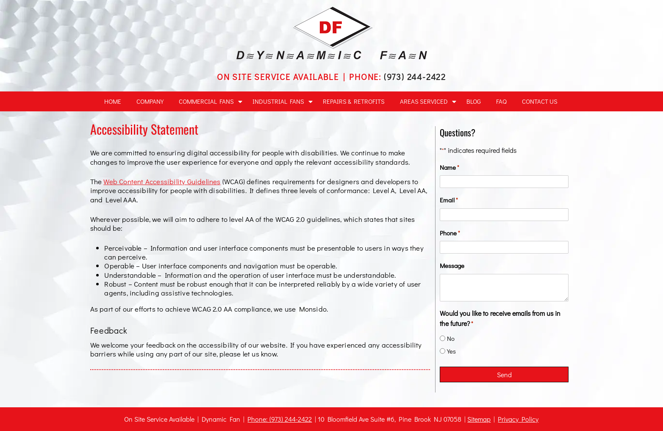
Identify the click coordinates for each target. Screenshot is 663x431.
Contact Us (540, 101)
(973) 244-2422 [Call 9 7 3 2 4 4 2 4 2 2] (415, 76)
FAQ (501, 101)
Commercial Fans (206, 101)
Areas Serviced (424, 101)
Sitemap (479, 418)
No (451, 338)
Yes (451, 351)
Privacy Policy (518, 418)
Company (150, 101)
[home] (331, 56)
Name (449, 167)
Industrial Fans (278, 101)
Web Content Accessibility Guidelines (161, 181)
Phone (450, 233)
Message (452, 265)
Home (112, 101)
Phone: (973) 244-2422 (279, 418)
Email (449, 200)
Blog (473, 101)
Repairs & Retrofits (354, 101)
